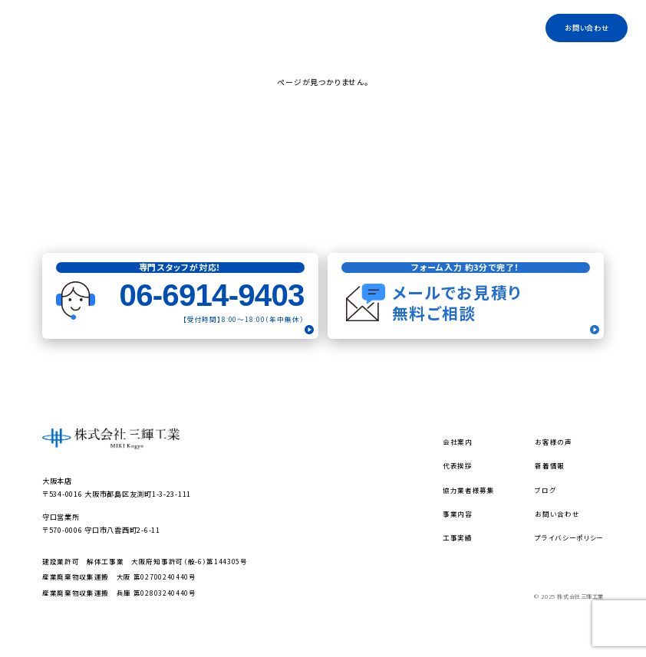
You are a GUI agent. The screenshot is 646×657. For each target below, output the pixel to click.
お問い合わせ (586, 27)
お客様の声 (553, 441)
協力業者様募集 (407, 27)
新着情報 (550, 465)
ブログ (460, 27)
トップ (212, 27)
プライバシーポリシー (569, 537)
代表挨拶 (349, 27)
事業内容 (301, 27)
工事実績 (504, 27)
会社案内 (254, 27)
